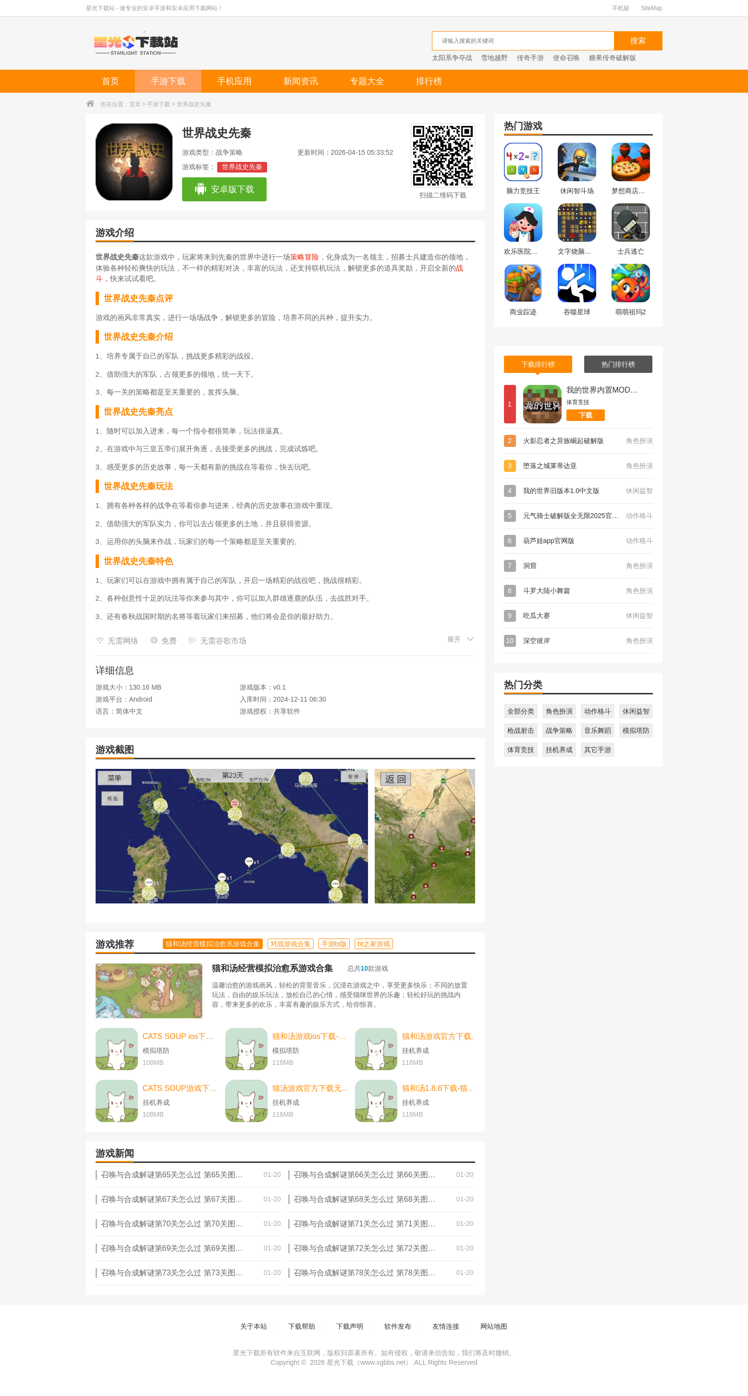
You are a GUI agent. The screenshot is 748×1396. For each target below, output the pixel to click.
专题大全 (367, 81)
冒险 (312, 257)
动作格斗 (597, 711)
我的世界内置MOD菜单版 (602, 390)
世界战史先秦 (242, 167)
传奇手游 (530, 58)
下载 (585, 415)
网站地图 (493, 1326)
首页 (110, 81)
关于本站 (253, 1326)
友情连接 (445, 1326)
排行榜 (429, 81)
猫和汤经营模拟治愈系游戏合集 (272, 968)
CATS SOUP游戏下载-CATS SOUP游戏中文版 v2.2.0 (182, 1088)
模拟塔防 (636, 730)
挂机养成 (559, 750)
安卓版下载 (224, 189)
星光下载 (340, 1362)
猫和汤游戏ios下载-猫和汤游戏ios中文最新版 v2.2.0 (311, 1036)
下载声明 (349, 1326)
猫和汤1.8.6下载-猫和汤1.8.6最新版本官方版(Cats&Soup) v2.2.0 (441, 1088)
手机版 (620, 8)
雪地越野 (494, 58)
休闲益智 (636, 711)
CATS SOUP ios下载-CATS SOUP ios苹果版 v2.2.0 (182, 1036)
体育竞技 (520, 750)
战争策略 (559, 730)
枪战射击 (520, 730)
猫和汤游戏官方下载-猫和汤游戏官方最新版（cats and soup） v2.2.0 (441, 1036)
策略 (297, 257)
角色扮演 (559, 711)
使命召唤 (566, 58)
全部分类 (520, 711)
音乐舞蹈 (597, 730)
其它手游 (597, 750)
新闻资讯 (300, 81)
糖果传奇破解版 (612, 58)
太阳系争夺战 (452, 58)
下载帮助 (301, 1326)
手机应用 (234, 81)
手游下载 (168, 81)
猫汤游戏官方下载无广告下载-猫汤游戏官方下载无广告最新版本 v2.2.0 (311, 1088)
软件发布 (397, 1326)
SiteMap (651, 8)
